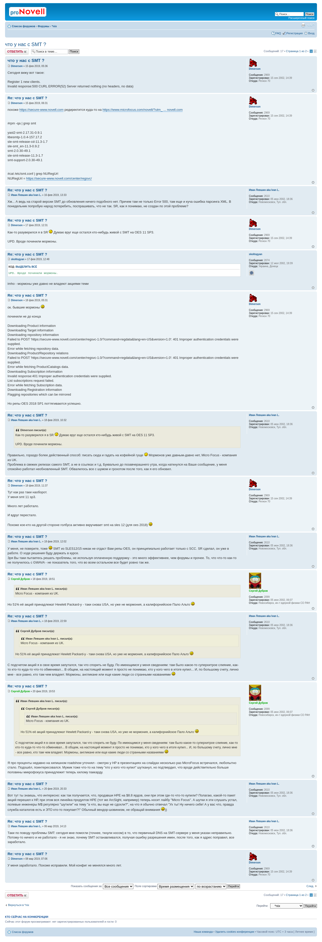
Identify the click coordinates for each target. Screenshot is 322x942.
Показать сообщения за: (102, 886)
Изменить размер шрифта (310, 25)
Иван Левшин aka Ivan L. (26, 195)
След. (310, 886)
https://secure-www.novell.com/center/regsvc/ (59, 178)
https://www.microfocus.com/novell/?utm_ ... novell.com (143, 110)
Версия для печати (303, 25)
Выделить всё (26, 266)
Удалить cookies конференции (234, 931)
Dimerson (17, 66)
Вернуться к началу (313, 90)
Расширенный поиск (301, 17)
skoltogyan (17, 259)
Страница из (296, 51)
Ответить (17, 51)
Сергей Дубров (20, 579)
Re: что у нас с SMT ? (27, 98)
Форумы (43, 26)
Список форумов (23, 26)
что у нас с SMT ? (25, 44)
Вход (311, 33)
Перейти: (262, 905)
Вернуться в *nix (18, 904)
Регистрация (295, 33)
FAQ (278, 33)
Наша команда (203, 931)
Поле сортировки (164, 886)
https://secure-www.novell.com (41, 110)
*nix (54, 26)
